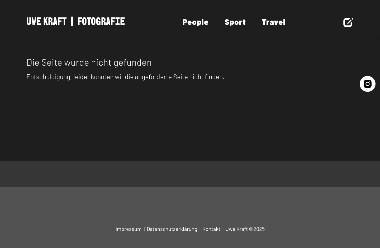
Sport (235, 21)
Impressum (129, 229)
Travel (274, 21)
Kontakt (211, 229)
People (196, 21)
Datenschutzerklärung (172, 229)
